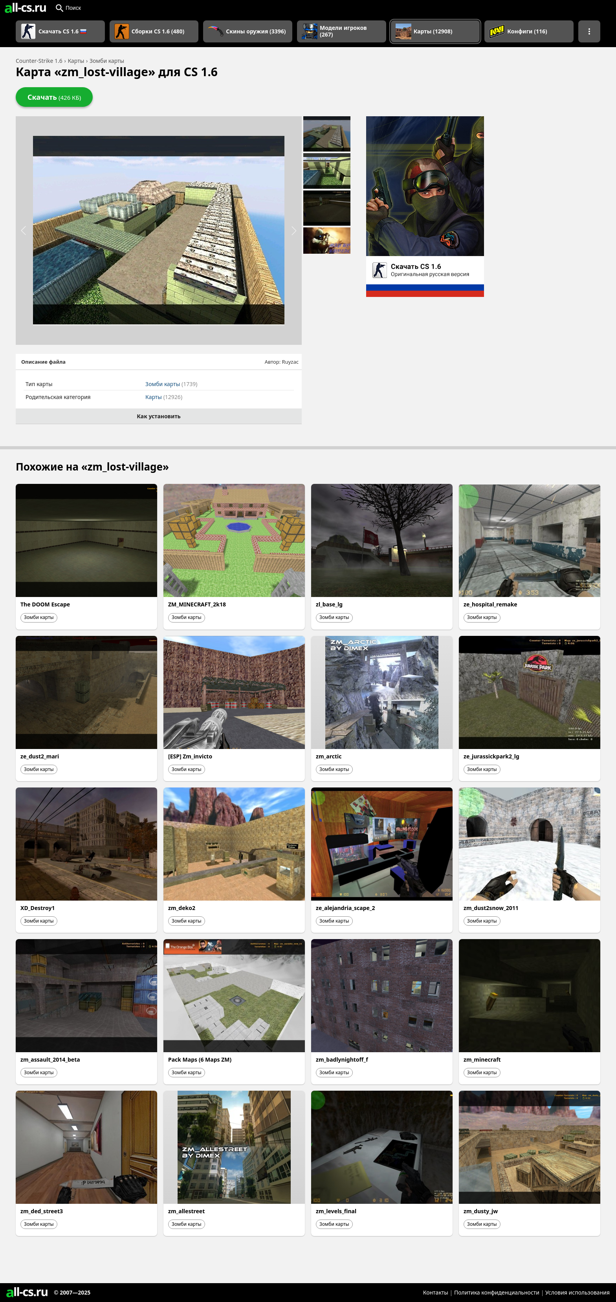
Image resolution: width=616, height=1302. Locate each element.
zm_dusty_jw (481, 1211)
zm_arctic (328, 756)
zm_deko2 (181, 908)
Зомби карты (171, 384)
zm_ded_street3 (41, 1211)
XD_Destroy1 (37, 908)
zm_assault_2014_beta (50, 1059)
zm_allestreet (186, 1211)
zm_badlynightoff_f (342, 1059)
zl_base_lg (329, 604)
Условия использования (577, 1292)
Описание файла (43, 361)
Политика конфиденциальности (496, 1292)
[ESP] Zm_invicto (190, 756)
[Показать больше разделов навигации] (589, 31)
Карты (163, 397)
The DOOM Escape (45, 604)
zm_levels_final (336, 1211)
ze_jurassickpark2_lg (491, 756)
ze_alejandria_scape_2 (345, 908)
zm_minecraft (482, 1059)
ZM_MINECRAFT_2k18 (197, 604)
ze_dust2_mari (39, 756)
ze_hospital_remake (490, 604)
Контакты (435, 1292)
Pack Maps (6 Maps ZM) (199, 1059)
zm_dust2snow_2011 (491, 908)
